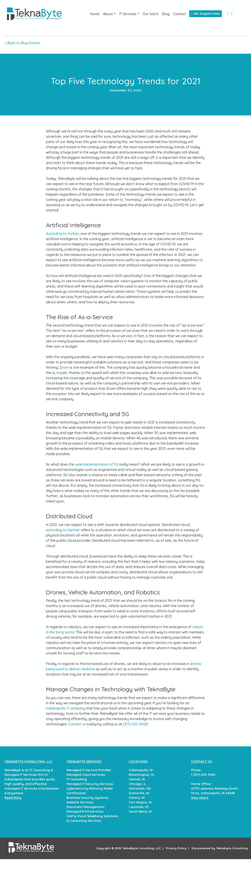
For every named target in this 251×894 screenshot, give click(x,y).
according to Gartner (63, 530)
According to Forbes (62, 233)
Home (94, 14)
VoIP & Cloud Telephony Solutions (92, 816)
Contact (179, 14)
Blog (166, 14)
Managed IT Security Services (90, 784)
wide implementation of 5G (96, 464)
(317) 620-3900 (135, 724)
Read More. (13, 798)
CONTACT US (201, 761)
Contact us (77, 724)
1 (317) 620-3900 (203, 775)
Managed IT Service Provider (89, 770)
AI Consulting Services (84, 821)
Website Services (80, 802)
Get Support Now (205, 14)
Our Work (150, 14)
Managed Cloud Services (86, 775)
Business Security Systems (87, 798)
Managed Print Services (85, 812)
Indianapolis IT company (65, 708)
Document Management (86, 807)
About (108, 14)
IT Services (127, 14)
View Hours (199, 798)
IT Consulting (77, 779)
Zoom (64, 367)
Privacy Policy (176, 848)
